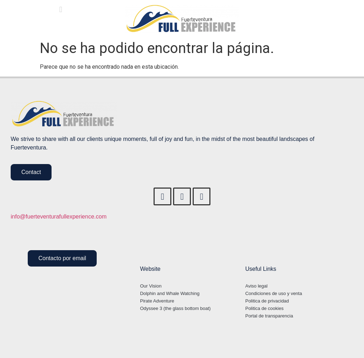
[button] (60, 9)
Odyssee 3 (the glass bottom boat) (175, 308)
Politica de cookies (264, 308)
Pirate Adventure (157, 301)
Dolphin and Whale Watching (169, 293)
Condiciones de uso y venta (273, 293)
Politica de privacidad (267, 301)
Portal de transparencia (269, 315)
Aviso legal (256, 286)
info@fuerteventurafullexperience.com (59, 217)
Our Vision (150, 286)
